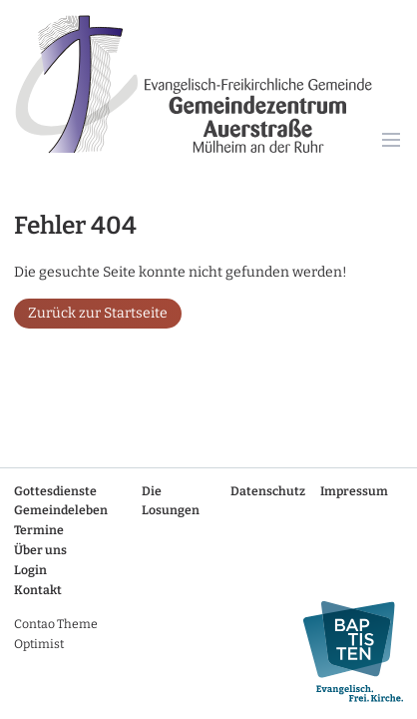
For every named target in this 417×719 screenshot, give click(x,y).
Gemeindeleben (61, 510)
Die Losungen (171, 501)
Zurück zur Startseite (98, 313)
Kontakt (38, 590)
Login (30, 570)
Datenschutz (267, 491)
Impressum (354, 491)
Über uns (40, 550)
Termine (39, 530)
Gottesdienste (55, 491)
